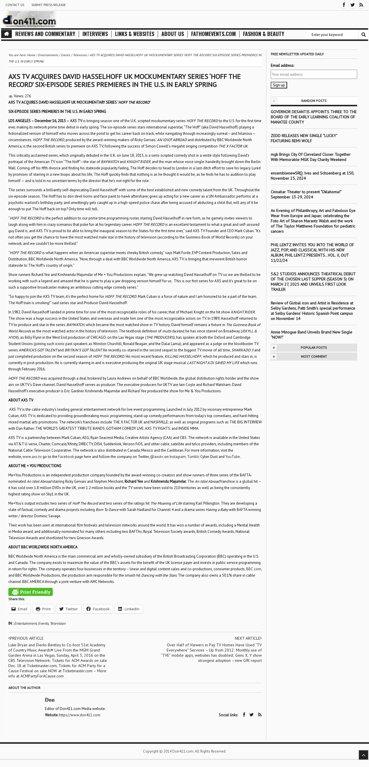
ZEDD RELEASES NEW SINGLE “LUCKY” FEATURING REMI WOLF (304, 138)
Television (57, 623)
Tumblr (193, 456)
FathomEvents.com (213, 34)
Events (43, 623)
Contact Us (14, 5)
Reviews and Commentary (45, 34)
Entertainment (25, 623)
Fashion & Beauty (263, 34)
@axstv (156, 456)
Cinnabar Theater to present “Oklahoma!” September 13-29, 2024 (306, 194)
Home (31, 55)
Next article (248, 638)
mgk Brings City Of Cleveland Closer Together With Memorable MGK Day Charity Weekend (311, 157)
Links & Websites (134, 34)
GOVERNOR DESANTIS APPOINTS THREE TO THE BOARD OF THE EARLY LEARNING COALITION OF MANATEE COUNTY (314, 117)
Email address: (282, 65)
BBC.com (253, 569)
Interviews (95, 34)
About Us (172, 34)
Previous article (26, 638)
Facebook (66, 456)
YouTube (232, 456)
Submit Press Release (48, 5)
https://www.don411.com (79, 715)
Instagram (178, 456)
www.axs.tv (31, 456)
